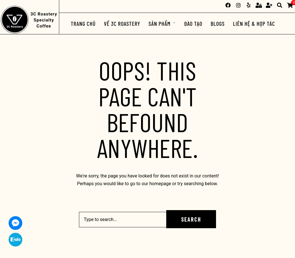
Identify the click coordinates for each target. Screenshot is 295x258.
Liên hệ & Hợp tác (254, 23)
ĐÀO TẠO (193, 23)
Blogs (218, 23)
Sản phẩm (160, 23)
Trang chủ (83, 23)
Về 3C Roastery (122, 23)
